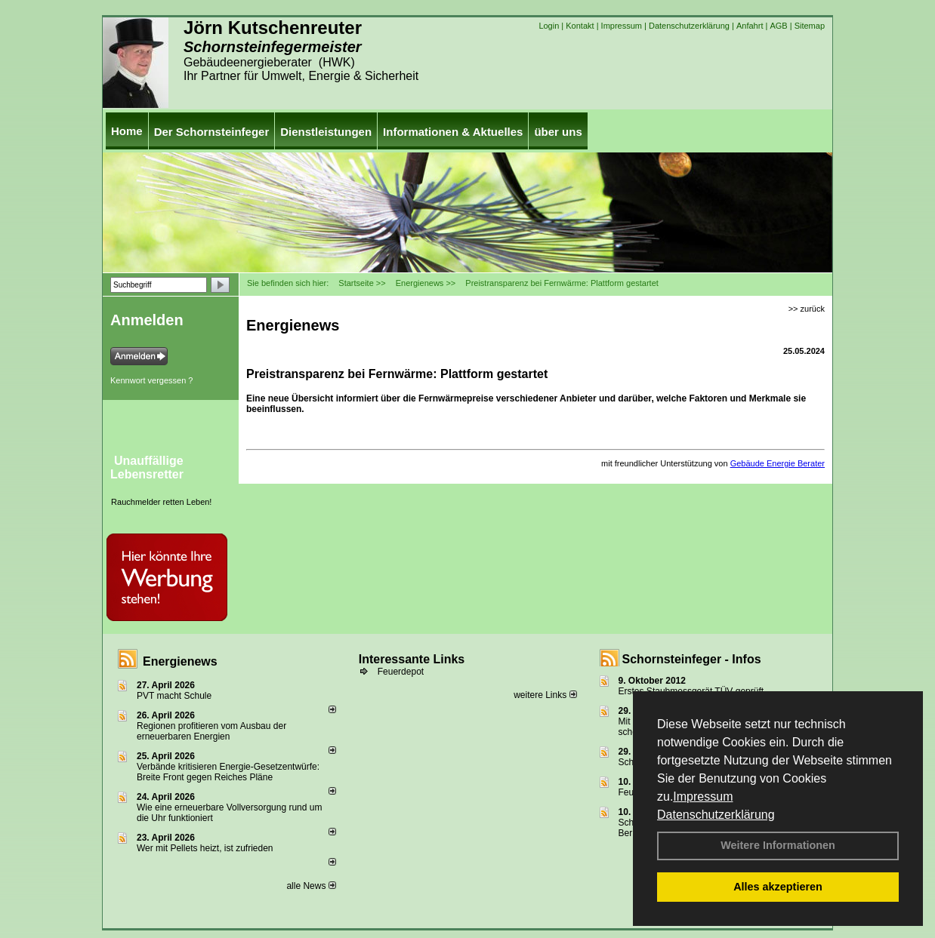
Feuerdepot (401, 671)
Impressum (703, 796)
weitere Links (545, 695)
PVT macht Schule (174, 695)
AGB (778, 25)
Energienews (180, 661)
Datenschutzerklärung (716, 814)
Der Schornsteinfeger (212, 131)
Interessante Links (412, 659)
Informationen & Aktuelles (453, 131)
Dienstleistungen (326, 131)
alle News (310, 886)
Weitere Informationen (778, 845)
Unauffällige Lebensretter (147, 467)
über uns (558, 131)
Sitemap (810, 25)
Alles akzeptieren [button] (777, 887)
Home (127, 131)
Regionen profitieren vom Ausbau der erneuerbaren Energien (211, 731)
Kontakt (580, 25)
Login (548, 25)
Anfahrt (749, 25)
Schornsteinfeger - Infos (691, 659)
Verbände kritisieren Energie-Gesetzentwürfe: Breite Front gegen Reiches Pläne (228, 772)
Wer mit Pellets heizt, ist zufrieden (205, 848)
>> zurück (806, 308)
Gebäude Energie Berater (777, 463)
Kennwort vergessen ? (151, 380)
